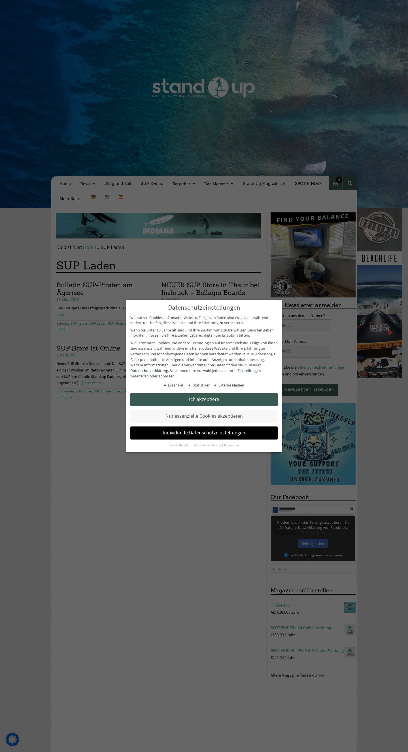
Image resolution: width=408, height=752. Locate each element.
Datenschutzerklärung (149, 370)
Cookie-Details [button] (179, 445)
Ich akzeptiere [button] (204, 399)
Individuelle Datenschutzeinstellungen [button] (204, 433)
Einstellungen (249, 370)
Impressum (231, 445)
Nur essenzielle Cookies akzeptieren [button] (204, 416)
